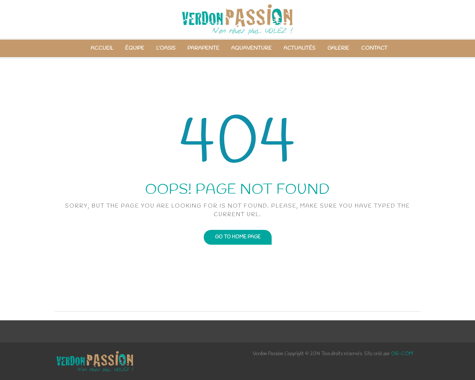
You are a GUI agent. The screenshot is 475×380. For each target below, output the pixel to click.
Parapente (203, 48)
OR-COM (402, 354)
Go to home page (238, 237)
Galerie (338, 48)
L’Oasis (166, 48)
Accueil (102, 48)
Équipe (134, 48)
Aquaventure (251, 48)
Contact (374, 48)
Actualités (299, 48)
